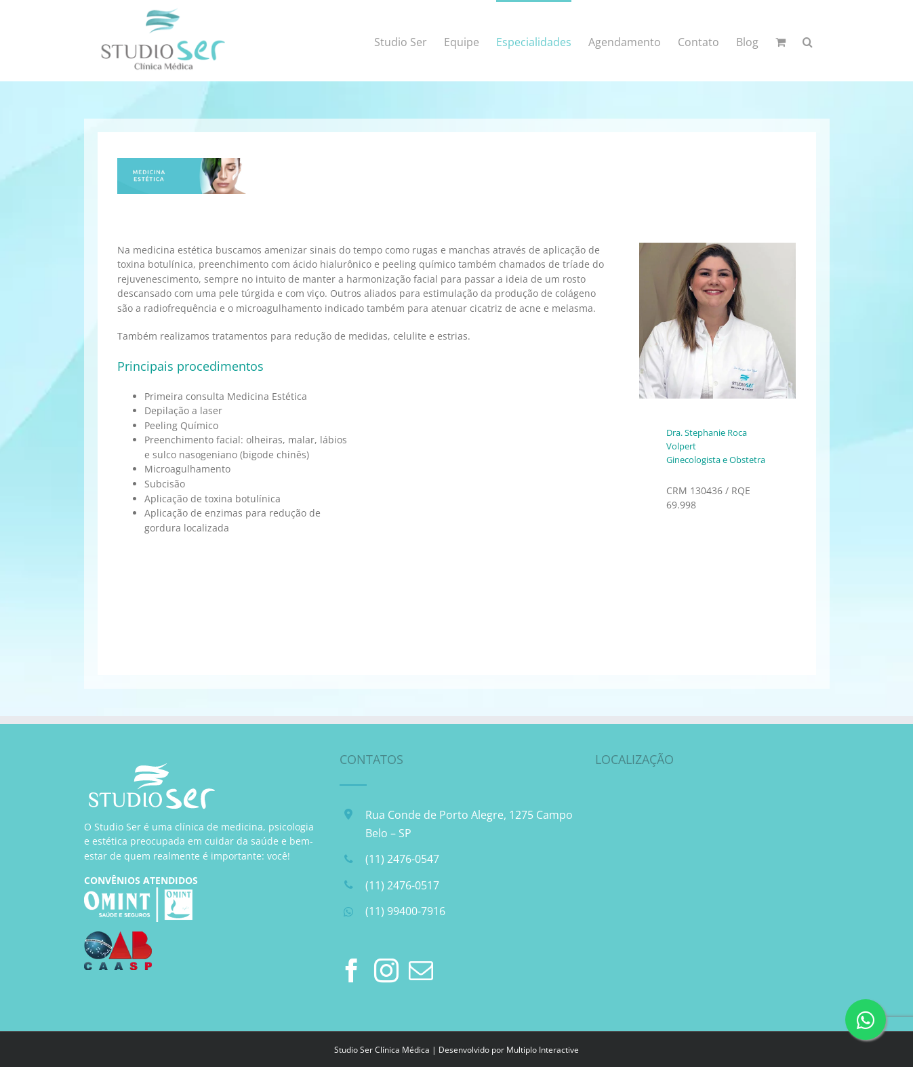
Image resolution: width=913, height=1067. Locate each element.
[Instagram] (386, 971)
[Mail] (421, 971)
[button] (808, 40)
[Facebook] (352, 971)
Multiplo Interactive (542, 1049)
